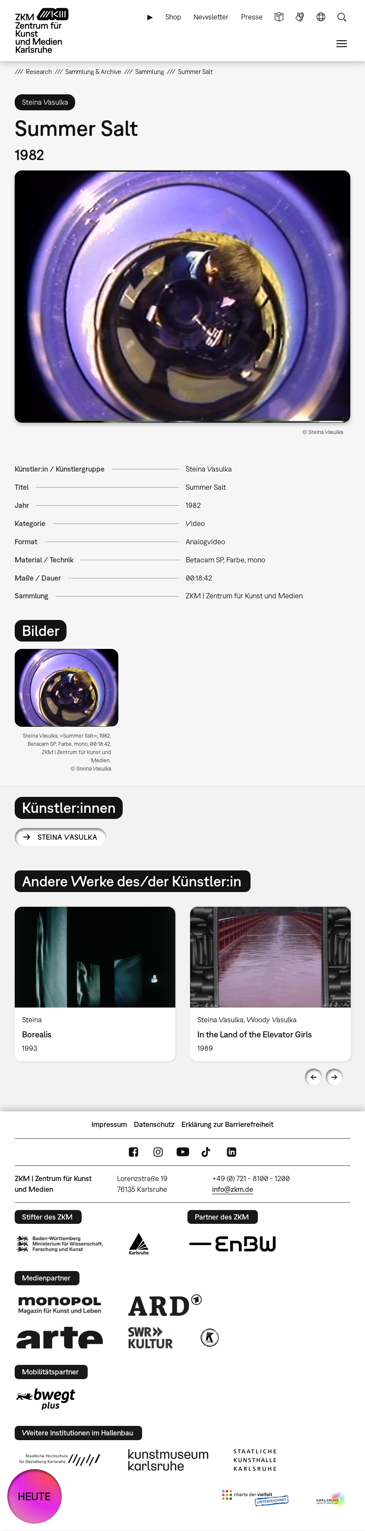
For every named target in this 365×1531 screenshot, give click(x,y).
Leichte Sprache (279, 17)
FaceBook (133, 1152)
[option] (70, 713)
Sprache (321, 17)
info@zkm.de (232, 1189)
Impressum (109, 1124)
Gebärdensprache (299, 17)
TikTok (207, 1152)
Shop (173, 17)
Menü (341, 44)
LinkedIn (231, 1152)
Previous (313, 1077)
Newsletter (211, 17)
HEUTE (34, 1496)
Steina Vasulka (67, 837)
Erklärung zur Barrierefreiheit (227, 1124)
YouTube (182, 1152)
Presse (252, 17)
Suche (341, 17)
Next (334, 1077)
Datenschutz (154, 1124)
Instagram (158, 1152)
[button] (182, 296)
